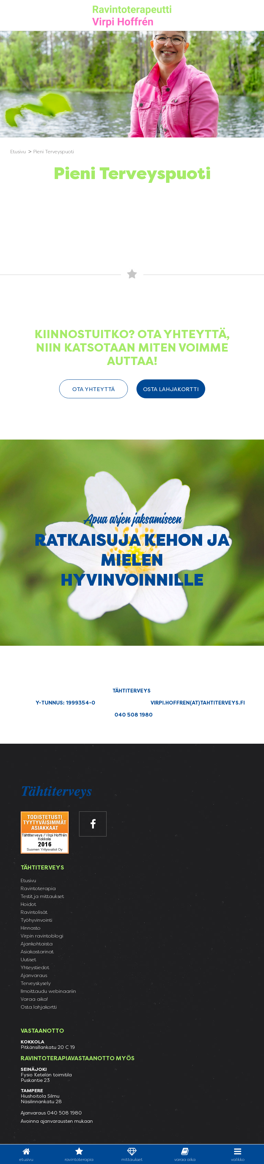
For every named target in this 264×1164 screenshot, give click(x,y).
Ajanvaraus (34, 975)
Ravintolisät (34, 912)
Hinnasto (31, 928)
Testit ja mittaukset (42, 896)
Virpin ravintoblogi (42, 936)
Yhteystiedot (35, 967)
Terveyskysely (36, 983)
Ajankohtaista (37, 944)
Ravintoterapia (79, 1154)
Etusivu (26, 1154)
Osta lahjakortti (171, 389)
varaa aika (184, 1154)
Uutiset (28, 959)
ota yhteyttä (93, 389)
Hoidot (28, 904)
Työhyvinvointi (36, 920)
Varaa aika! (34, 999)
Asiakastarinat (37, 952)
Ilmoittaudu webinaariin (48, 991)
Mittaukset (132, 1154)
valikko (237, 1154)
